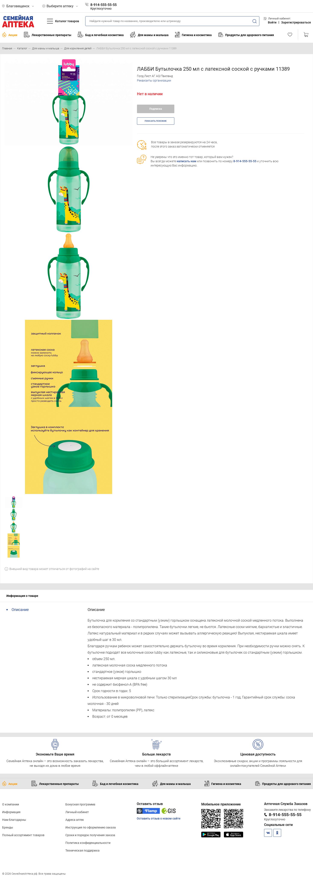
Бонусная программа (80, 804)
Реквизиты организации (154, 80)
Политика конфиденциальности (87, 842)
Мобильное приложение (221, 804)
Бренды (7, 827)
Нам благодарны (14, 819)
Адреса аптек (74, 819)
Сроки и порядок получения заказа (90, 835)
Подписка (155, 108)
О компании (10, 804)
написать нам (186, 161)
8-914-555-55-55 (244, 161)
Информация (11, 812)
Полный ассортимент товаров (23, 835)
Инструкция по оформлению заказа (90, 827)
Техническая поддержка (82, 850)
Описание (20, 609)
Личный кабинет (77, 812)
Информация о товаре (22, 596)
